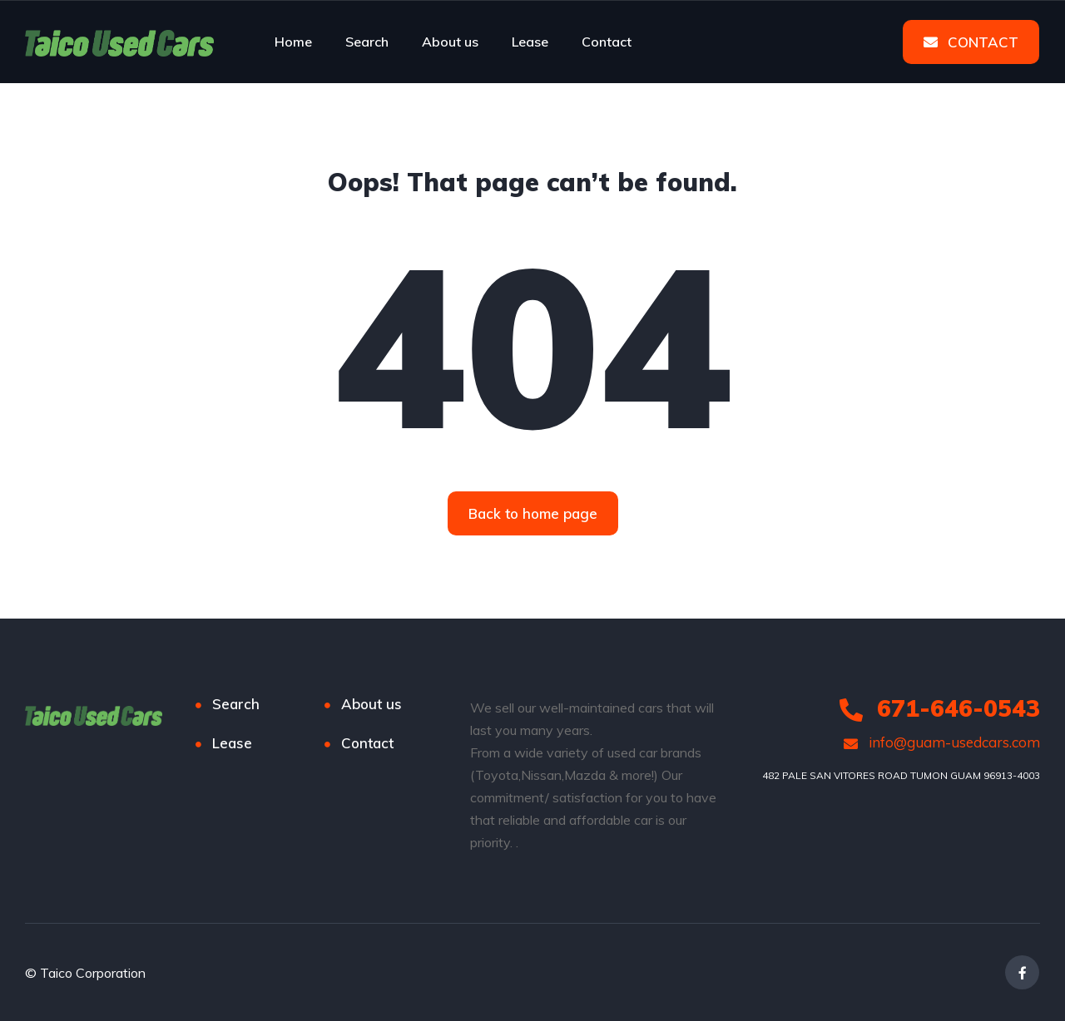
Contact (607, 41)
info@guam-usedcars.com (942, 742)
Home (293, 41)
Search (367, 41)
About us (450, 41)
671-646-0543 (940, 708)
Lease (530, 41)
